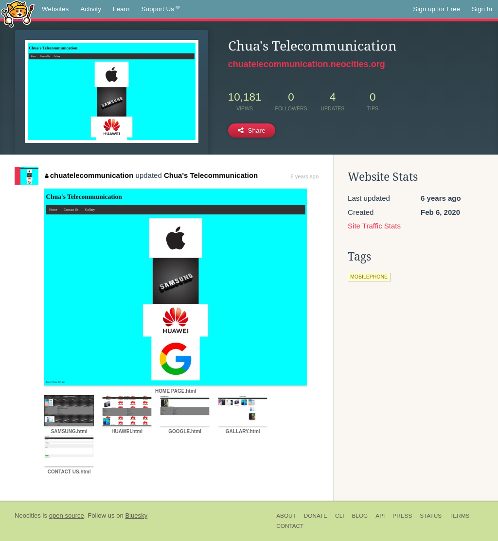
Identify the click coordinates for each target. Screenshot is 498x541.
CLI (339, 515)
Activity (90, 9)
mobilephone (369, 276)
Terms (459, 515)
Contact (289, 526)
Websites (55, 9)
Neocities (28, 515)
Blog (360, 515)
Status (431, 515)
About (286, 515)
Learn (121, 9)
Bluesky (136, 515)
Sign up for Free (436, 9)
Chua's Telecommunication (211, 175)
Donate (315, 515)
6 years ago (305, 176)
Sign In (482, 9)
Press (402, 515)
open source (66, 515)
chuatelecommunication (89, 175)
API (380, 515)
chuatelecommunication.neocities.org (306, 64)
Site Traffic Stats (374, 226)
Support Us (161, 9)
